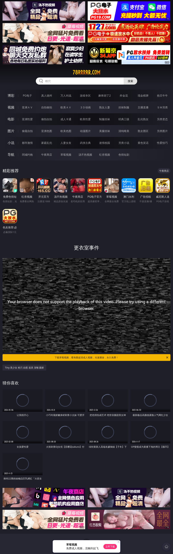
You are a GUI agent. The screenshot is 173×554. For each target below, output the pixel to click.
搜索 (130, 81)
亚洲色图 (46, 131)
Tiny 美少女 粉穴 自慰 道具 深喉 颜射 (24, 367)
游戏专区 (85, 95)
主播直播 (143, 107)
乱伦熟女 (143, 119)
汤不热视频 (85, 154)
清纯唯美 (123, 131)
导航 (11, 154)
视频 (11, 107)
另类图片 (162, 131)
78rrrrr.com (86, 72)
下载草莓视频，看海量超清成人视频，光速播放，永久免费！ (112, 357)
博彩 (11, 95)
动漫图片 (85, 131)
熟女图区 (143, 131)
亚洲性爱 (27, 119)
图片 (11, 131)
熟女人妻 (104, 107)
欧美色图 (65, 131)
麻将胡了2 (104, 95)
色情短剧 (123, 154)
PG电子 (27, 95)
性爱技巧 (162, 143)
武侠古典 (85, 143)
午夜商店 (46, 154)
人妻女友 (65, 143)
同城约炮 (27, 154)
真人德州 (46, 95)
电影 (11, 119)
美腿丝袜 (104, 131)
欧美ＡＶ (65, 107)
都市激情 (27, 143)
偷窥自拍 (27, 131)
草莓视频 (65, 154)
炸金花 (124, 95)
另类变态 (162, 119)
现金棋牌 (143, 95)
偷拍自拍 (46, 119)
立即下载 (110, 546)
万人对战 (65, 95)
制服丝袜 (104, 119)
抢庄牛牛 (162, 95)
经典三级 (123, 119)
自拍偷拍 (46, 107)
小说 (11, 142)
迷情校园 (104, 143)
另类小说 (123, 143)
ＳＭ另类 (162, 107)
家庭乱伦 (46, 143)
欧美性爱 (85, 119)
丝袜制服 (123, 107)
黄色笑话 (143, 143)
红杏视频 (104, 154)
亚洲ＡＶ (27, 107)
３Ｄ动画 (85, 107)
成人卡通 (65, 119)
